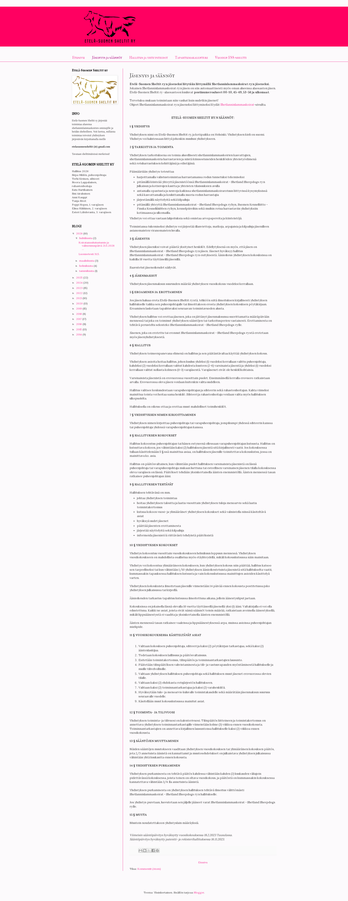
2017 (79, 319)
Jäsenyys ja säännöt (107, 57)
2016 (79, 324)
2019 (79, 308)
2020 (79, 303)
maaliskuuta (87, 260)
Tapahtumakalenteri (191, 57)
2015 (79, 329)
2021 (79, 298)
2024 (79, 282)
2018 (79, 313)
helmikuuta (86, 265)
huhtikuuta (86, 238)
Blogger (199, 892)
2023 (79, 288)
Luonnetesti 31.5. (89, 254)
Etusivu (78, 57)
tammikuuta (87, 270)
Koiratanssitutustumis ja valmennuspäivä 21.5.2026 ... (97, 246)
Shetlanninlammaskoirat (237, 105)
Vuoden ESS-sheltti (231, 57)
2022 (79, 293)
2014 (79, 334)
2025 (79, 277)
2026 (79, 233)
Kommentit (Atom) (149, 868)
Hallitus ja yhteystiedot (148, 57)
